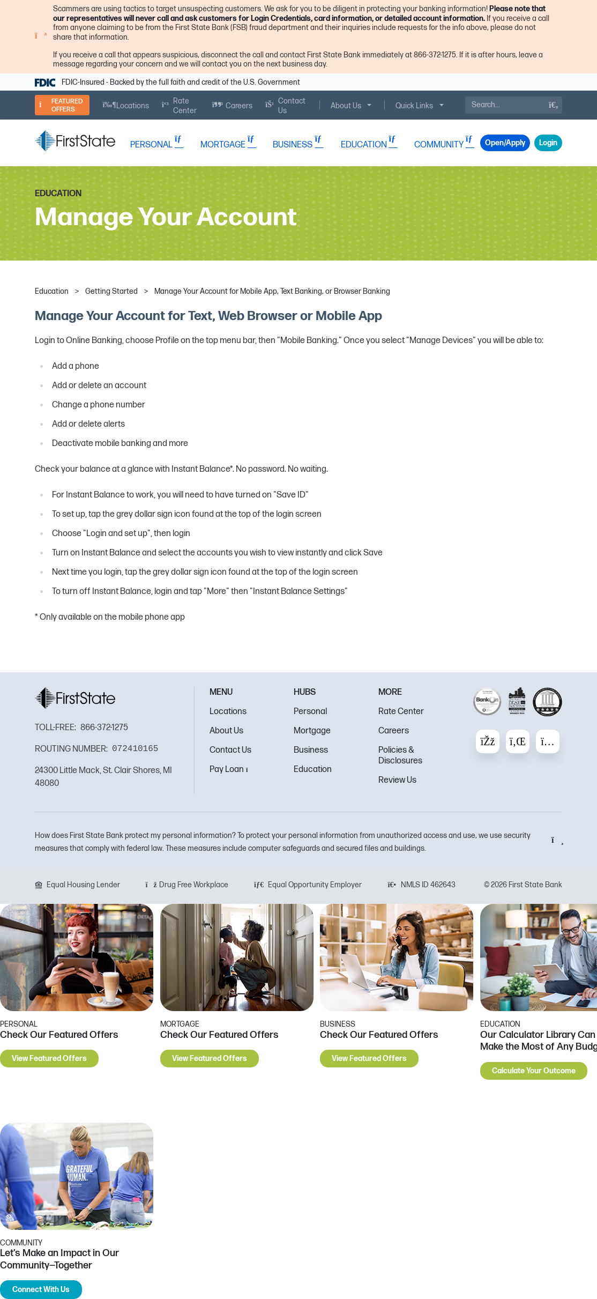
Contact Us (230, 750)
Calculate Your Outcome (534, 1070)
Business (311, 750)
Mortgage (312, 731)
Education (313, 769)
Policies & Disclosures (400, 755)
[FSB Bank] (75, 140)
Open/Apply (505, 142)
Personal (310, 712)
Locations (228, 712)
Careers (393, 731)
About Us (226, 731)
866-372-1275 (104, 728)
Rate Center (401, 712)
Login (548, 142)
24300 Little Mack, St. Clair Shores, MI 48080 (103, 777)
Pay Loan (232, 769)
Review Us (397, 780)
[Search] (513, 105)
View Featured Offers (49, 1058)
